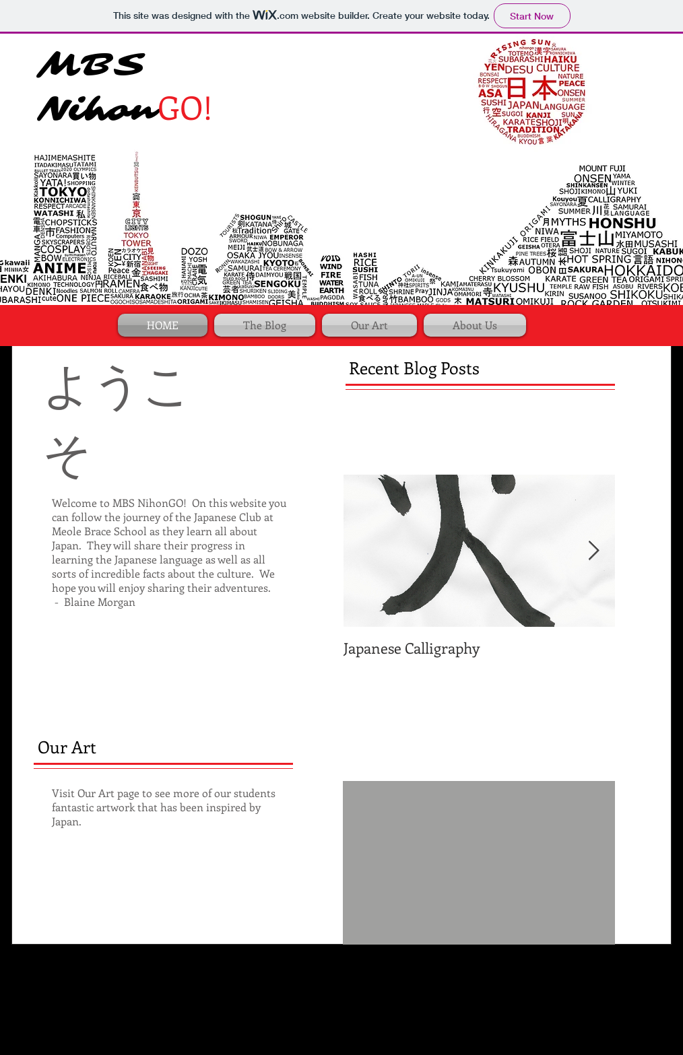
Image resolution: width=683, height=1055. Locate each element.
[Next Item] (593, 551)
